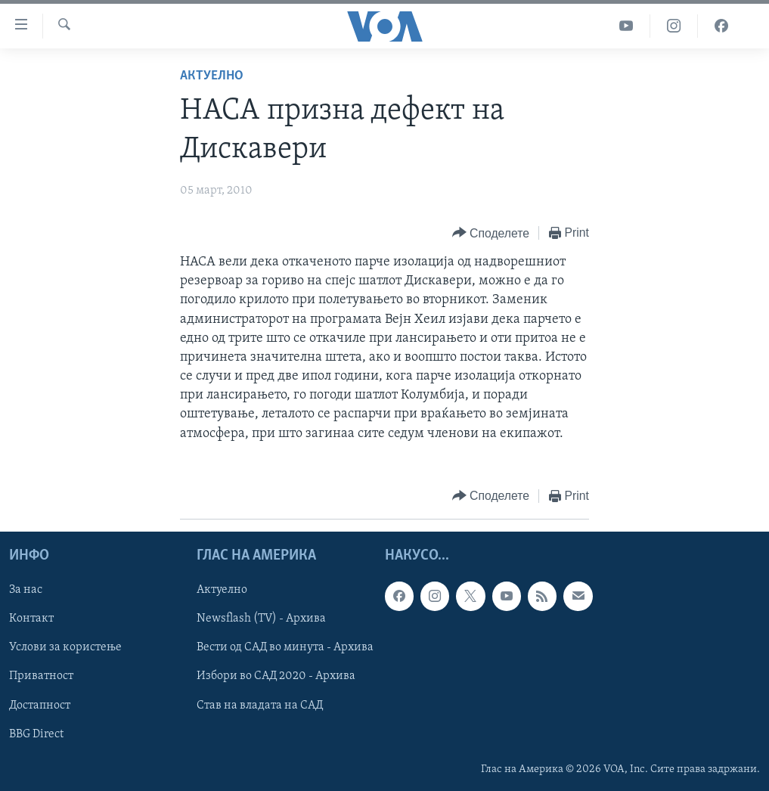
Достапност (39, 705)
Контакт (31, 619)
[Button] (490, 233)
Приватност (41, 676)
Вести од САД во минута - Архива (285, 647)
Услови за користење (65, 647)
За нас (25, 590)
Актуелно (211, 76)
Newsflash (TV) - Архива (261, 619)
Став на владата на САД (260, 705)
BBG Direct (36, 734)
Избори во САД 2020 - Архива (276, 676)
